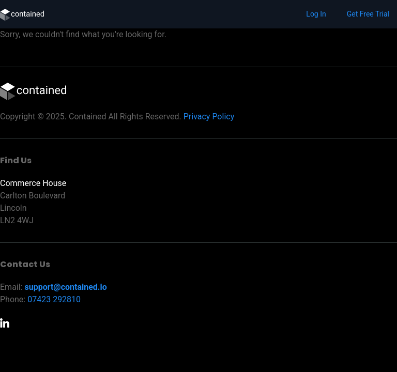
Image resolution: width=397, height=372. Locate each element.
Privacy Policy (209, 116)
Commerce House (33, 183)
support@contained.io (65, 287)
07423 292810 (54, 299)
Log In (316, 14)
